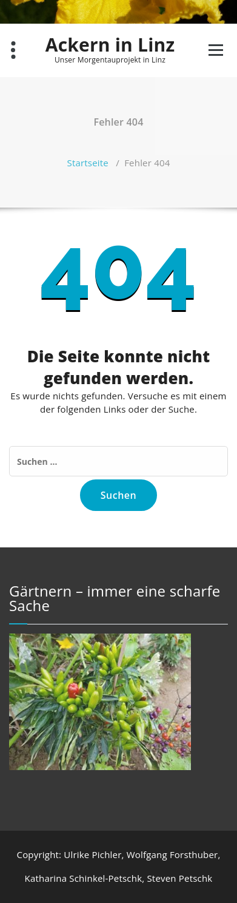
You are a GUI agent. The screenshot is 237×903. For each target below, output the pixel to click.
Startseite (87, 163)
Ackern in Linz (110, 45)
